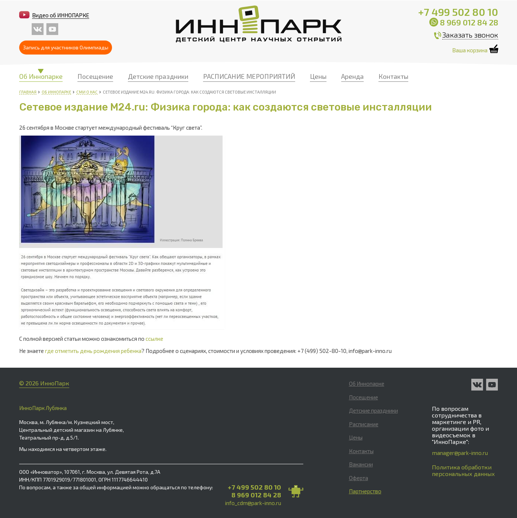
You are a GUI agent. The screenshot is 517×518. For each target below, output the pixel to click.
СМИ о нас (87, 92)
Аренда (352, 76)
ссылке (154, 338)
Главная (27, 92)
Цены (318, 76)
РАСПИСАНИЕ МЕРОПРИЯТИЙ (249, 76)
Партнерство (365, 491)
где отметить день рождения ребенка (93, 350)
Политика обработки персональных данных (463, 470)
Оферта (358, 478)
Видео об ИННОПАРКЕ (60, 15)
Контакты (393, 76)
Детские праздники (158, 76)
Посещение (95, 76)
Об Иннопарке (41, 76)
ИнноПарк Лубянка (43, 408)
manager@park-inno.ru (460, 452)
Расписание (363, 424)
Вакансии (361, 464)
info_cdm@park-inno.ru (253, 503)
